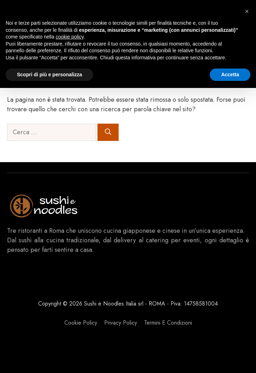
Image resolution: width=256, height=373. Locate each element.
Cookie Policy (80, 323)
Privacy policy (120, 323)
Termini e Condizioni (168, 323)
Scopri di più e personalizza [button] (49, 74)
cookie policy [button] (70, 37)
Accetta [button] (230, 74)
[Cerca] (108, 132)
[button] (246, 11)
